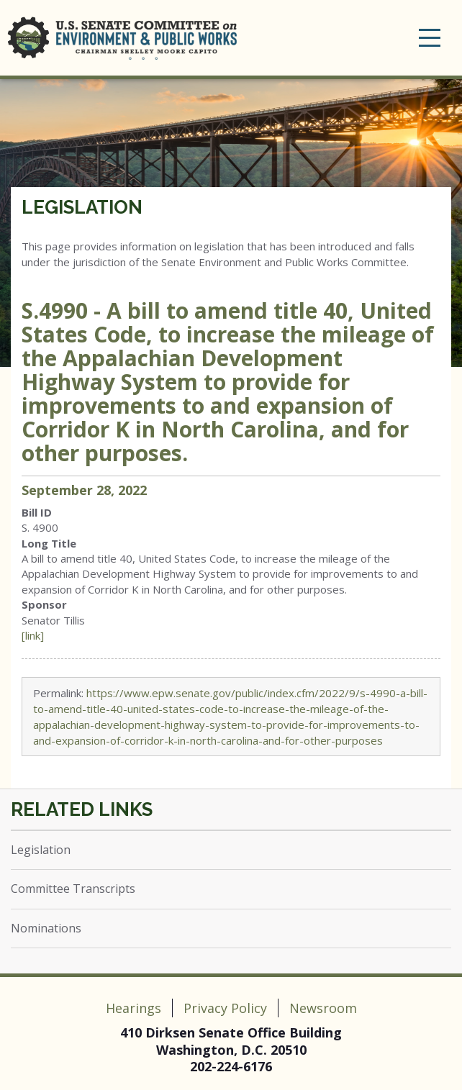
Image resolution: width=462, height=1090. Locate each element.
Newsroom (323, 1008)
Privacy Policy (225, 1008)
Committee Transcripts (73, 888)
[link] (33, 635)
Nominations (46, 928)
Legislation (82, 207)
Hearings (133, 1008)
